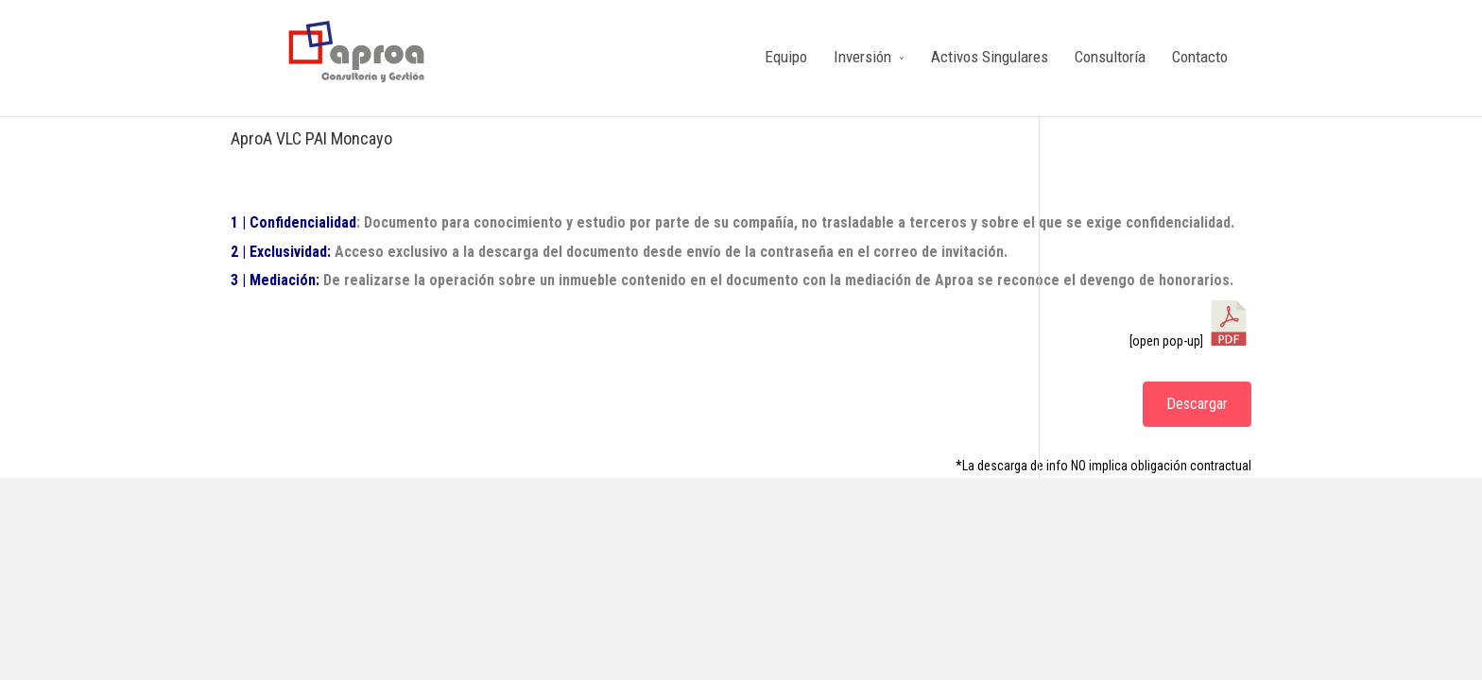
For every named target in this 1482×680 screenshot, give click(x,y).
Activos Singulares (989, 56)
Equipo (786, 56)
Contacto (1200, 56)
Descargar (1197, 404)
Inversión (862, 56)
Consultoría (1110, 56)
